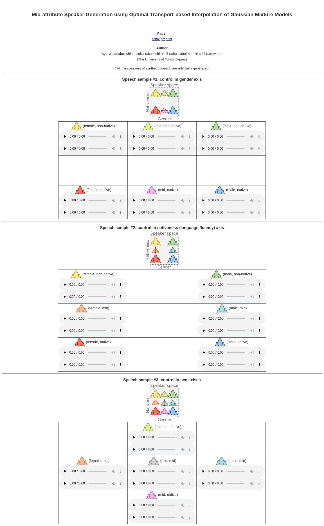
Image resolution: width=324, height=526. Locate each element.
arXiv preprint (162, 39)
